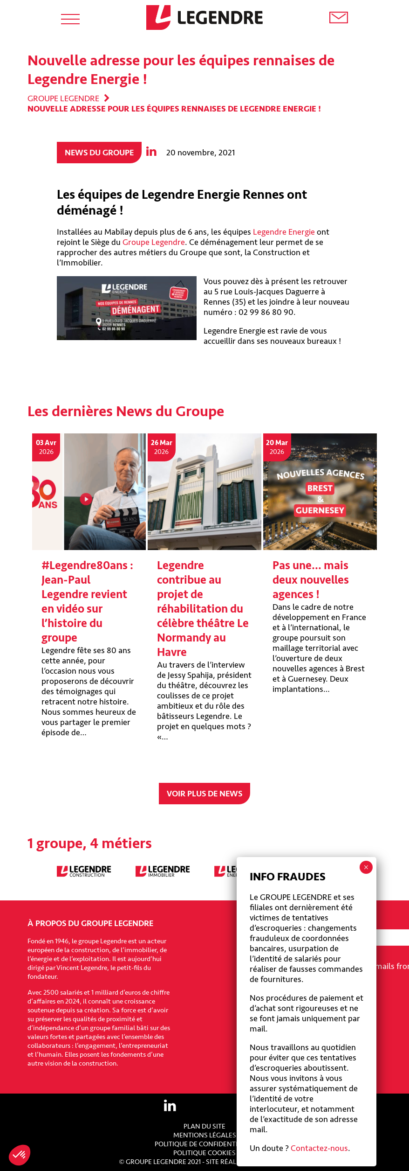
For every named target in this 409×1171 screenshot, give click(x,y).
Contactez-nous (319, 1148)
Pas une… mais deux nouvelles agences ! (311, 580)
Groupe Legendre (63, 98)
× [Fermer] (365, 867)
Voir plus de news (204, 793)
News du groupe (99, 152)
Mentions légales (204, 1135)
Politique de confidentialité (205, 1144)
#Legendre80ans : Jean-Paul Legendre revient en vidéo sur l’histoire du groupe (87, 601)
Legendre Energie (284, 232)
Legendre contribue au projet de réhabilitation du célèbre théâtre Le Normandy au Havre (203, 609)
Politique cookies (204, 1153)
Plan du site (204, 1126)
